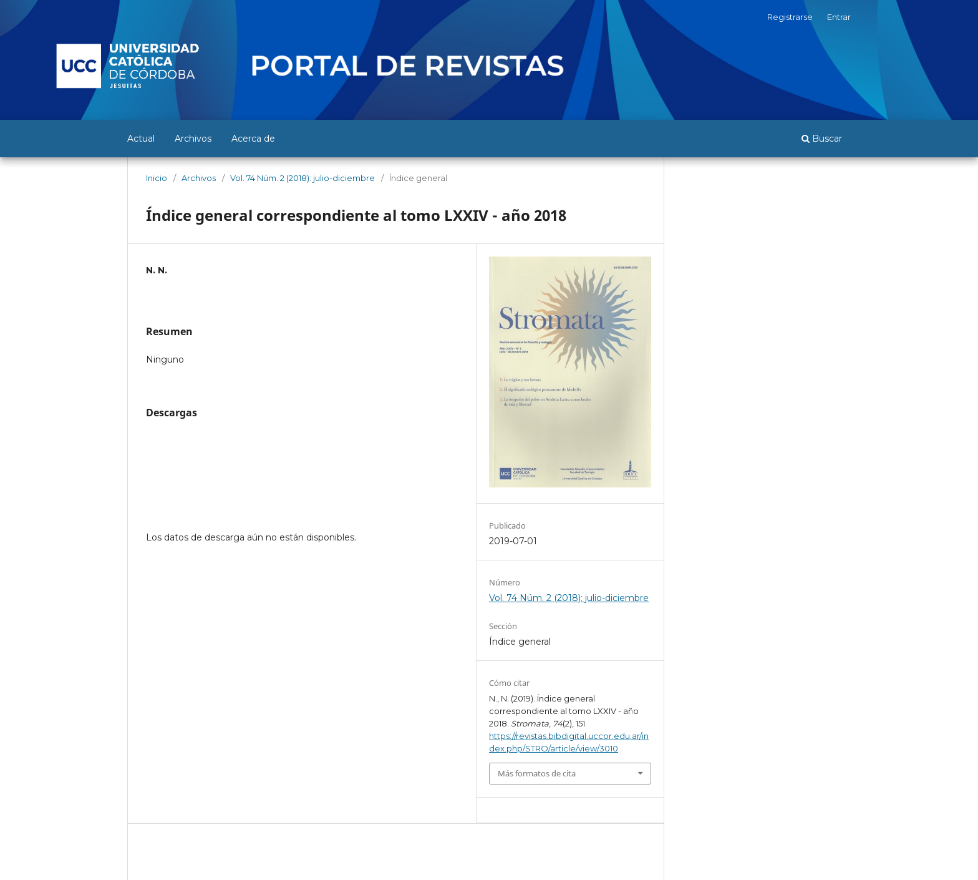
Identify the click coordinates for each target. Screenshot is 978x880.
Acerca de (253, 138)
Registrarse (790, 17)
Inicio (156, 178)
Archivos (193, 138)
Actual (141, 138)
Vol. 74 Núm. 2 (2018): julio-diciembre (302, 178)
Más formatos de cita (537, 773)
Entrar (839, 17)
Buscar (821, 138)
